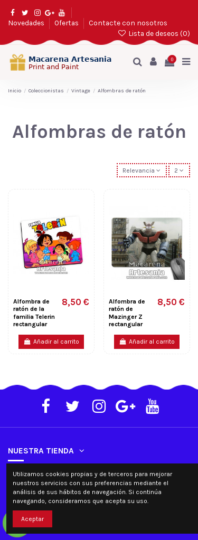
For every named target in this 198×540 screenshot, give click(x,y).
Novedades (27, 22)
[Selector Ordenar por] (142, 170)
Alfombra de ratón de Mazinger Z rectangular (127, 313)
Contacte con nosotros (128, 22)
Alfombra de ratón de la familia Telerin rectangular (34, 313)
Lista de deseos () (153, 33)
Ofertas (67, 22)
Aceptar (32, 519)
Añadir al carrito (51, 341)
